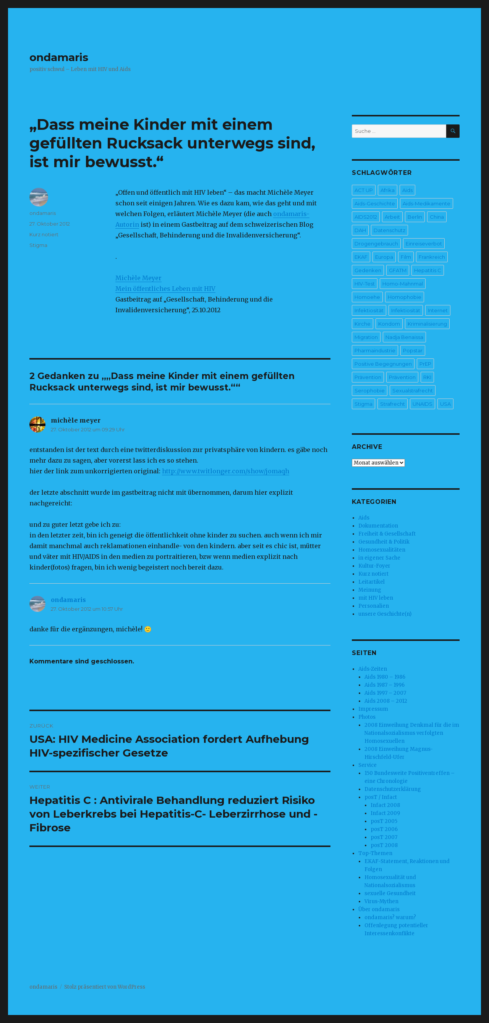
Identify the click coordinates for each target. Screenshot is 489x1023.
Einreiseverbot (424, 243)
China (437, 217)
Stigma (38, 245)
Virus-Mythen (381, 901)
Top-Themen (375, 853)
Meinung (369, 590)
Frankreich (432, 257)
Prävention (368, 377)
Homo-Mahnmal (402, 284)
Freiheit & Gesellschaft (387, 534)
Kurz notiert (43, 234)
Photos (367, 717)
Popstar (413, 350)
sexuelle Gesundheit (390, 893)
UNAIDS (422, 404)
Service (367, 765)
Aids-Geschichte (375, 203)
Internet (438, 310)
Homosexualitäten (381, 550)
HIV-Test (365, 284)
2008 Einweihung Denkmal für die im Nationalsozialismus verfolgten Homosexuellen (411, 733)
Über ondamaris (379, 909)
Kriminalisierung (427, 324)
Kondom (389, 324)
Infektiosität (369, 310)
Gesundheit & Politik (384, 542)
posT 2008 (384, 845)
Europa (384, 257)
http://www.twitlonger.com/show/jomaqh (225, 471)
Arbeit (392, 217)
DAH (360, 230)
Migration (366, 337)
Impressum (373, 709)
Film (406, 257)
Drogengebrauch (376, 243)
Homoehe (367, 297)
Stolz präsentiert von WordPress (104, 987)
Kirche (363, 324)
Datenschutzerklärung (392, 789)
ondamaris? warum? (390, 917)
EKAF (361, 257)
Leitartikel (371, 582)
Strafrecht (392, 404)
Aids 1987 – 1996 (384, 685)
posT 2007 (384, 837)
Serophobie (370, 390)
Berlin (415, 217)
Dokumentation (378, 526)
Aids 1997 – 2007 (385, 693)
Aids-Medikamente (426, 203)
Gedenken (368, 270)
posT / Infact (380, 797)
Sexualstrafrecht (412, 390)
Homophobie (404, 297)
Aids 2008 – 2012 (385, 701)
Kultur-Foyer (374, 566)
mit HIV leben (375, 598)
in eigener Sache (379, 558)
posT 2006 (384, 829)
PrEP (425, 364)
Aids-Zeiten (372, 669)
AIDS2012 (366, 217)
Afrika (388, 190)
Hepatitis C (427, 270)
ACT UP (364, 190)
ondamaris (58, 57)
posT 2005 (384, 821)
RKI (427, 377)
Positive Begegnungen (383, 364)
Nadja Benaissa (404, 337)
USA (445, 404)
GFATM (397, 270)
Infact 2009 (385, 813)
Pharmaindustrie (375, 350)
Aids (407, 190)
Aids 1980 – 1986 (384, 677)
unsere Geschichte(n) (384, 614)
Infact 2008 (385, 805)
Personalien (373, 606)
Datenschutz (389, 230)
